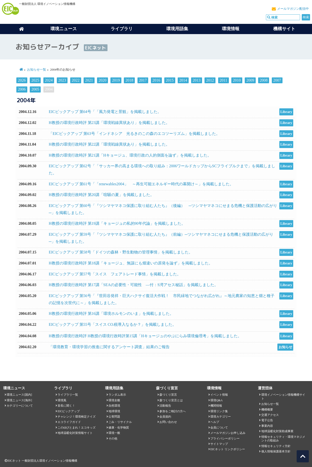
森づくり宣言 (168, 394)
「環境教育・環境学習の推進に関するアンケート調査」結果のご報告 (109, 347)
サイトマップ (219, 444)
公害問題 (114, 416)
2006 (22, 89)
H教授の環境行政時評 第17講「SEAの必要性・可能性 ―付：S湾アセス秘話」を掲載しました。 (133, 285)
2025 (35, 80)
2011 (223, 80)
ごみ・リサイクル (120, 422)
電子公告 (267, 420)
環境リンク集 (219, 411)
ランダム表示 (117, 394)
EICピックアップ (69, 411)
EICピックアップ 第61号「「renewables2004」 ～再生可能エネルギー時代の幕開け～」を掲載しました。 (141, 184)
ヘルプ (214, 422)
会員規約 (165, 416)
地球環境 (114, 411)
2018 (129, 80)
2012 (210, 80)
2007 (277, 80)
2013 (197, 80)
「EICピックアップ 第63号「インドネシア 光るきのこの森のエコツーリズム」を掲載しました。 (134, 133)
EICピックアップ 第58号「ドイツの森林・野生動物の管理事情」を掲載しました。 (121, 252)
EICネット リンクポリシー (227, 449)
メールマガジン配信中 (293, 8)
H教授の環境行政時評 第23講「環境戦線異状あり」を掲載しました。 (109, 123)
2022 (75, 80)
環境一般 (114, 433)
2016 (156, 80)
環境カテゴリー (220, 416)
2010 (237, 80)
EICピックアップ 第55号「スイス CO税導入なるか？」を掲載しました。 (112, 324)
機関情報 (216, 405)
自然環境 (114, 405)
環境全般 (114, 400)
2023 (62, 80)
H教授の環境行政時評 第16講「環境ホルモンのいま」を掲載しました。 (111, 313)
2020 (103, 80)
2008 (264, 80)
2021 (89, 80)
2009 (250, 80)
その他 (112, 438)
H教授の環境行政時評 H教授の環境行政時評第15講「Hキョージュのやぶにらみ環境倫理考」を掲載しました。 (145, 336)
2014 (183, 80)
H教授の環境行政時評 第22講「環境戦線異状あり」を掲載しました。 (109, 144)
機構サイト (284, 28)
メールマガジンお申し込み (227, 433)
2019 (116, 80)
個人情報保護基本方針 (276, 451)
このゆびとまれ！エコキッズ (77, 427)
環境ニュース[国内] (19, 394)
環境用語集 (177, 28)
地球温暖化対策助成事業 (277, 431)
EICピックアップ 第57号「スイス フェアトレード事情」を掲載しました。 (115, 274)
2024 (49, 80)
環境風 (62, 400)
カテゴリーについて (20, 405)
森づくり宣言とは (171, 400)
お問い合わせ (168, 422)
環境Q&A (216, 400)
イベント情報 (219, 394)
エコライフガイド (69, 422)
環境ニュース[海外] (19, 400)
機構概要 (267, 409)
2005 (35, 89)
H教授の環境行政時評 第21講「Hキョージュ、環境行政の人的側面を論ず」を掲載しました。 (130, 155)
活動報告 (165, 405)
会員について (219, 427)
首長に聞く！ (66, 405)
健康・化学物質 (118, 427)
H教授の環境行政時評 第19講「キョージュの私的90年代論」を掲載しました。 (117, 223)
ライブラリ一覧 (68, 394)
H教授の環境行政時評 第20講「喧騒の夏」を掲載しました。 (101, 195)
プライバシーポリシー (225, 438)
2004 (49, 89)
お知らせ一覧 (36, 69)
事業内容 (267, 426)
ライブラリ (122, 28)
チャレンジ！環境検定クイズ (77, 416)
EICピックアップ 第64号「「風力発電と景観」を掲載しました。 (105, 112)
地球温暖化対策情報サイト (75, 433)
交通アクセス (270, 415)
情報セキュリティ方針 (276, 446)
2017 (143, 80)
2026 (22, 80)
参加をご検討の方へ (172, 411)
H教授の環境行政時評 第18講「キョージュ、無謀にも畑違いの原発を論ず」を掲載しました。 (131, 263)
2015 (170, 80)
